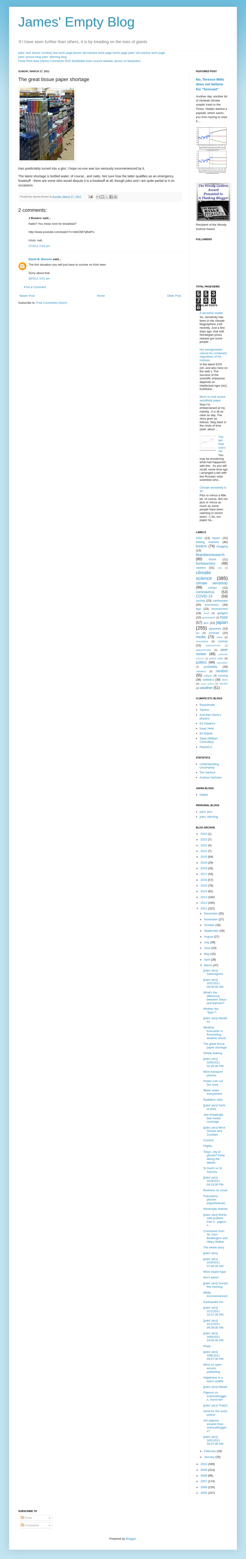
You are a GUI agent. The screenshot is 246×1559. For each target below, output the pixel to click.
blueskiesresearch (210, 555)
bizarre (201, 546)
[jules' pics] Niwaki (215, 1387)
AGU (199, 538)
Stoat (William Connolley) (209, 740)
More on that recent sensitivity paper (212, 398)
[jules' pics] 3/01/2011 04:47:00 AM (213, 1440)
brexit (212, 559)
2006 (204, 1487)
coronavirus (205, 592)
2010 (204, 1464)
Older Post (174, 295)
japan (222, 622)
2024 (204, 833)
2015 (204, 885)
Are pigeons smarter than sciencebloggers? (214, 1426)
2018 (204, 868)
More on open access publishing (212, 1368)
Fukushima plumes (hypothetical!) (214, 1199)
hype (224, 617)
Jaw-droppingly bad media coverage (213, 1118)
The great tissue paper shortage (214, 1045)
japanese (215, 628)
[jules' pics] (210, 1253)
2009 (204, 1470)
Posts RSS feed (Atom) (33, 61)
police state (216, 658)
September (211, 930)
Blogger (131, 1538)
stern (225, 679)
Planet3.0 (206, 747)
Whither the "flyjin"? (210, 1010)
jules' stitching (209, 816)
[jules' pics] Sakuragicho (213, 972)
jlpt (197, 632)
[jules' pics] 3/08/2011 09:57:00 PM (213, 1355)
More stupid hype (214, 1271)
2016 (204, 880)
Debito (204, 794)
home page (120, 52)
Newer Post (27, 295)
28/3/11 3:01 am (39, 278)
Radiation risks (213, 1099)
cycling (200, 600)
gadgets (222, 613)
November (211, 919)
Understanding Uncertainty (209, 765)
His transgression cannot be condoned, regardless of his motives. (213, 355)
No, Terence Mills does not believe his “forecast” (210, 84)
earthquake (220, 600)
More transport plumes (213, 1073)
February (210, 1451)
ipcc (206, 623)
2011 (204, 908)
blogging (222, 546)
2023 (204, 839)
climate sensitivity (212, 583)
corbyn (212, 587)
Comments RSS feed (63, 61)
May (207, 954)
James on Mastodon (127, 61)
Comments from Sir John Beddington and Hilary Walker (215, 1236)
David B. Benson (40, 259)
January (209, 1457)
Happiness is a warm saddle (213, 1379)
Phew (207, 1346)
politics (201, 662)
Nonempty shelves (215, 1209)
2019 (204, 862)
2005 (204, 1493)
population (222, 663)
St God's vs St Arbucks (212, 1170)
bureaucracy (205, 563)
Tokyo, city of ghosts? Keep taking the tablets (214, 1157)
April (207, 959)
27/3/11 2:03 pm (39, 246)
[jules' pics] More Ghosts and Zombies (214, 1131)
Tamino (204, 710)
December (211, 913)
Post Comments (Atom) (51, 302)
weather (206, 688)
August (209, 936)
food (206, 613)
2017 (204, 874)
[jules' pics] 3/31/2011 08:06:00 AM (213, 983)
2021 (204, 851)
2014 (204, 891)
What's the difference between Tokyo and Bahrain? (214, 998)
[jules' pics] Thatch (215, 1405)
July (207, 942)
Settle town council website (95, 61)
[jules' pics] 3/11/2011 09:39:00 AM (213, 1324)
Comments (30, 1525)
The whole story (213, 1247)
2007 (204, 1481)
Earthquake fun (213, 1302)
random (222, 671)
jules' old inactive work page (146, 52)
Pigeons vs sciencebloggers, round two (214, 1396)
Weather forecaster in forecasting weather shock (214, 1033)
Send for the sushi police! (215, 1412)
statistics (208, 679)
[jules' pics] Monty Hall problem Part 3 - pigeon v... (214, 1220)
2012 (204, 902)
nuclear (223, 641)
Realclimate (207, 705)
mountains (202, 641)
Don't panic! (211, 1277)
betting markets (207, 542)
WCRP (224, 683)
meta (220, 637)
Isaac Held (206, 728)
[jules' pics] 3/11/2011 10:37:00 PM (213, 1311)
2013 (204, 897)
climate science (204, 575)
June (207, 948)
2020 (204, 856)
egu (198, 608)
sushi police (207, 684)
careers (201, 567)
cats (220, 568)
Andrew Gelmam (211, 777)
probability (210, 666)
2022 (204, 845)
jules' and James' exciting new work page (45, 52)
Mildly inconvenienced (215, 1294)
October (209, 925)
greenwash (208, 617)
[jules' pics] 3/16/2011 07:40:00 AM (213, 1262)
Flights (207, 1146)
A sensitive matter (211, 313)
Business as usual (215, 1190)
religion (208, 675)
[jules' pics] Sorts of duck (214, 1107)
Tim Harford (207, 772)
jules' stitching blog (54, 57)
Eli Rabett (206, 733)
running (223, 675)
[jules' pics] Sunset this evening (215, 1285)
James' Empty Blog (76, 22)
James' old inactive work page (92, 52)
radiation (201, 671)
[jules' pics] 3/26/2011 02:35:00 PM (213, 1062)
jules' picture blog (29, 57)
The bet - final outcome (222, 444)
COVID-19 (204, 596)
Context (208, 1140)
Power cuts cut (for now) (213, 1082)
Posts (26, 1517)
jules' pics (206, 811)
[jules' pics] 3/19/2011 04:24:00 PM (213, 1181)
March (208, 965)
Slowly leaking (212, 1053)
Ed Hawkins (207, 723)
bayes (216, 538)
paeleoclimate (213, 645)
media (200, 637)
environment (219, 608)
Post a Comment (35, 287)
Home (101, 295)
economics (212, 604)
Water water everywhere (212, 1092)
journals (214, 633)
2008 (204, 1475)
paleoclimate (203, 649)
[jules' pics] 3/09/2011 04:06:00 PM (213, 1337)
